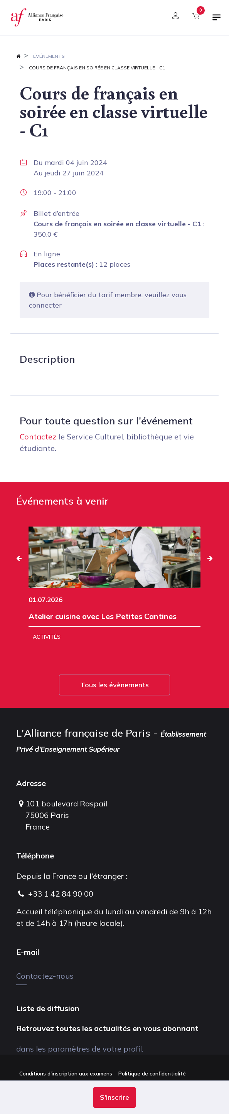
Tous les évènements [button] (114, 684)
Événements (49, 56)
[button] (114, 1097)
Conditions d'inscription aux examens (65, 1073)
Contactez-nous (45, 976)
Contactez (38, 436)
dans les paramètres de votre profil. (79, 1048)
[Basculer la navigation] (216, 20)
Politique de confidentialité (152, 1073)
